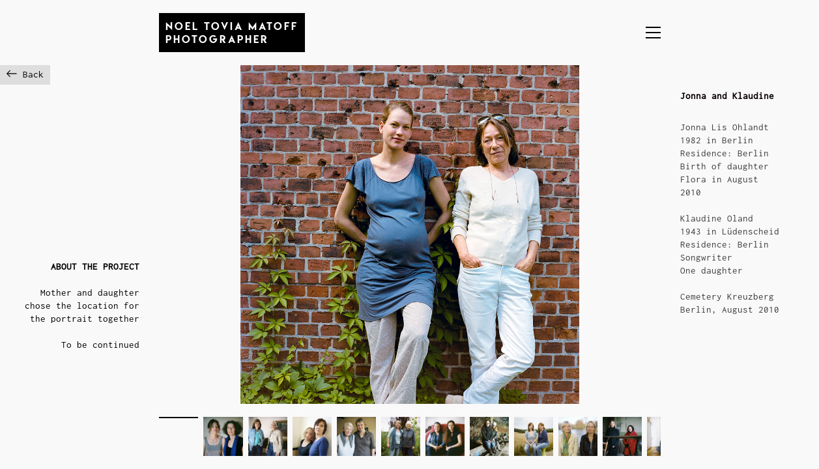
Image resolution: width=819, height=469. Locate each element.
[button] (653, 32)
